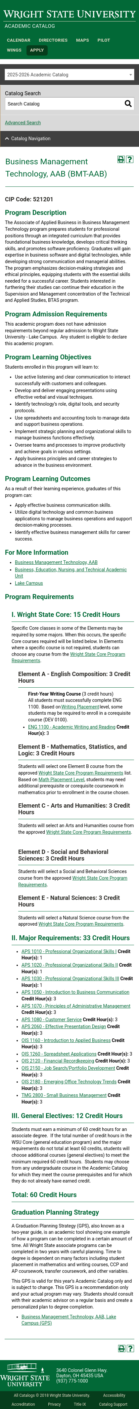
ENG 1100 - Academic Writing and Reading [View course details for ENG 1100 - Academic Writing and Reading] (72, 727)
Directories (53, 40)
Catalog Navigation (31, 138)
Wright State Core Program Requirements (80, 773)
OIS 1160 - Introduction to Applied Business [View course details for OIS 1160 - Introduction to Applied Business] (66, 1040)
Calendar (18, 40)
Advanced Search (23, 122)
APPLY (37, 50)
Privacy (54, 1404)
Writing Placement (80, 706)
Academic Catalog (30, 26)
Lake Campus (29, 583)
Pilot (104, 40)
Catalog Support (113, 1404)
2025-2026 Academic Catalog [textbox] (37, 74)
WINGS (14, 50)
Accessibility (114, 1395)
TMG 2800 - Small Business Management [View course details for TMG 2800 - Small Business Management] (64, 1095)
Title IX (80, 1404)
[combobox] (69, 74)
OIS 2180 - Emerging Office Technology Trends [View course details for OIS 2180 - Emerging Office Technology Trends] (69, 1081)
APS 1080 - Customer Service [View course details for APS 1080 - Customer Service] (52, 1019)
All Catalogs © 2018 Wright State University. (52, 1395)
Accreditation (23, 1404)
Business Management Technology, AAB (56, 562)
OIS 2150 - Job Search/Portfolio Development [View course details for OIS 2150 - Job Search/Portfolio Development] (68, 1068)
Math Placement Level (61, 779)
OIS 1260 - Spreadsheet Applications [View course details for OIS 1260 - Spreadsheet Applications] (59, 1054)
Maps (82, 40)
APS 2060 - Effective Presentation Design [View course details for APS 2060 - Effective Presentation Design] (64, 1026)
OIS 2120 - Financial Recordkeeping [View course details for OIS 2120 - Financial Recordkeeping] (58, 1061)
